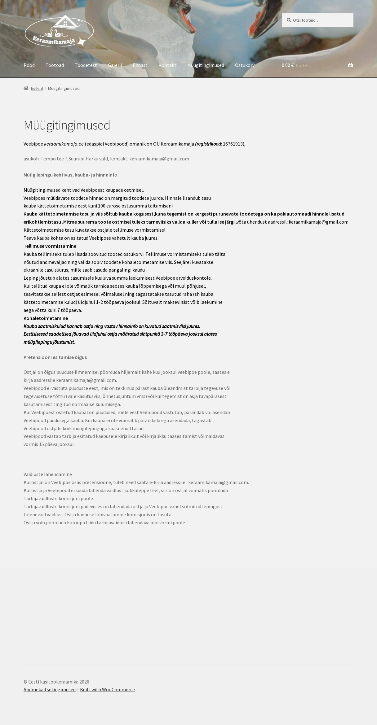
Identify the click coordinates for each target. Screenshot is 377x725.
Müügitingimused (205, 65)
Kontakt (167, 65)
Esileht (37, 88)
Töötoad (55, 65)
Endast (140, 65)
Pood (29, 65)
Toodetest (86, 65)
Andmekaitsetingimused (50, 689)
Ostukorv (245, 65)
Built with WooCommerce (107, 689)
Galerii (115, 65)
